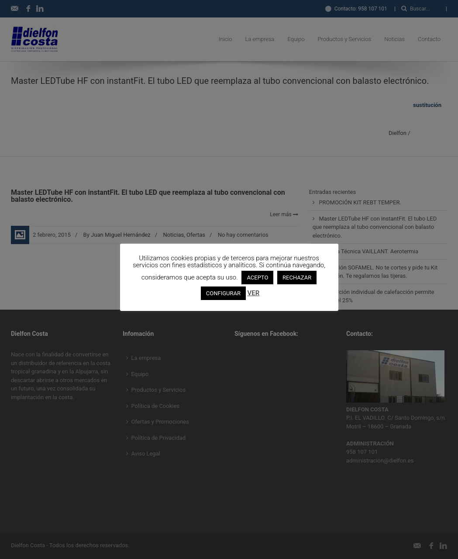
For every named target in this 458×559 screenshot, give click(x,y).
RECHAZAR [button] (296, 277)
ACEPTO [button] (257, 277)
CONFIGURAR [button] (223, 293)
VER (254, 293)
